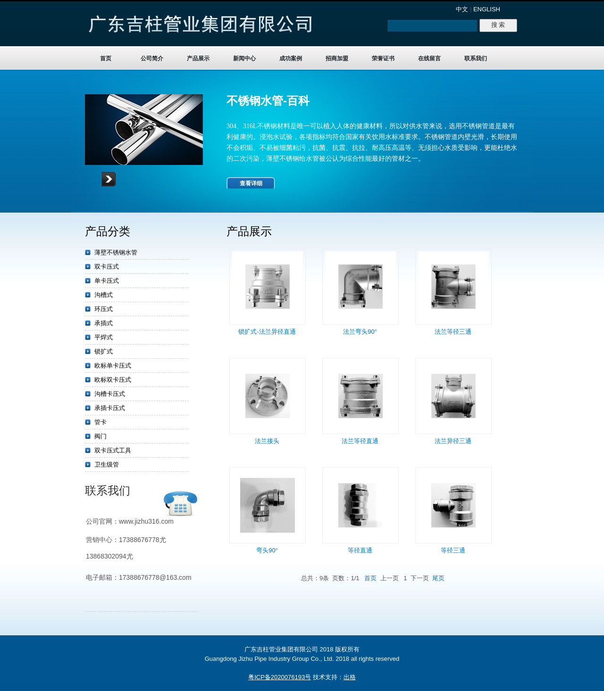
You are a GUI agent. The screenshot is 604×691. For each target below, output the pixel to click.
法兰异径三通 (453, 440)
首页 (105, 58)
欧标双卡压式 (112, 379)
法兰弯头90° (360, 331)
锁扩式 (103, 351)
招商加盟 (337, 58)
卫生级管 (106, 464)
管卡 (100, 422)
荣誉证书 (383, 58)
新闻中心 (244, 58)
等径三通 (453, 550)
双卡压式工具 (112, 450)
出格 (350, 677)
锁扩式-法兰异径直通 (266, 331)
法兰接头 (267, 440)
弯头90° (267, 550)
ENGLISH (486, 9)
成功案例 (290, 58)
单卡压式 (106, 280)
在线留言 (429, 58)
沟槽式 (103, 294)
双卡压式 (106, 266)
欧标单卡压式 (112, 365)
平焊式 (103, 337)
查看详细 (251, 183)
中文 (462, 9)
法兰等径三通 (453, 331)
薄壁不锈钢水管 (115, 252)
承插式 (103, 323)
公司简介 (152, 58)
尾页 (438, 578)
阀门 (100, 436)
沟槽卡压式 (109, 393)
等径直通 (360, 550)
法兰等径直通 (360, 440)
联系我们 (475, 58)
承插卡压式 (109, 407)
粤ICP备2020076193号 (279, 677)
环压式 (103, 309)
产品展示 (198, 58)
